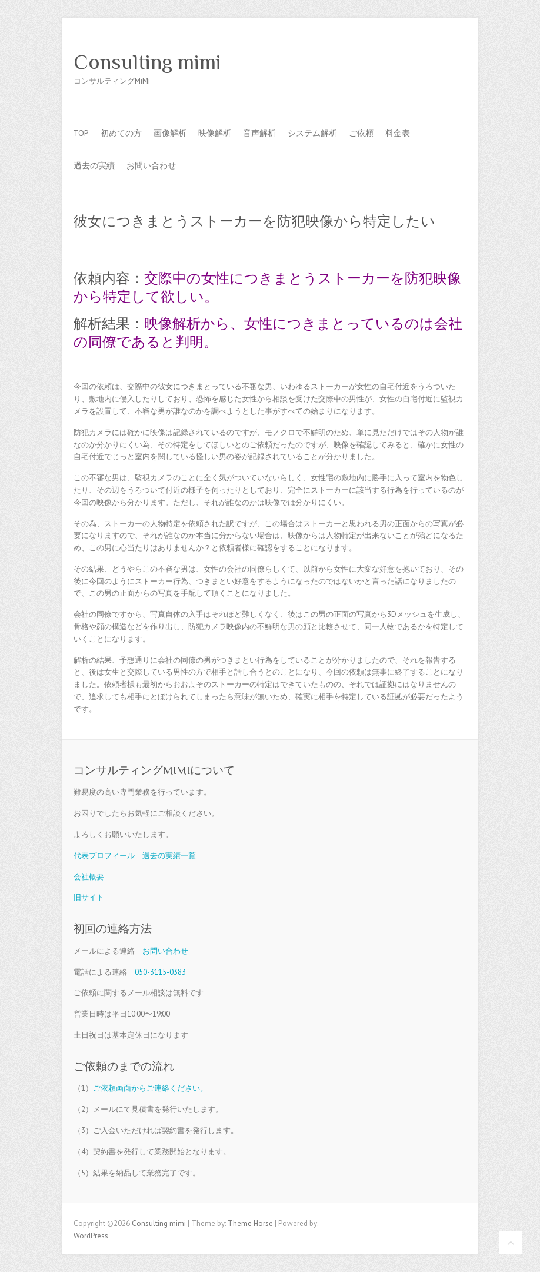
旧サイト (89, 897)
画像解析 (170, 133)
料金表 (397, 133)
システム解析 (312, 133)
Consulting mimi (147, 62)
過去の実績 (94, 165)
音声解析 (259, 133)
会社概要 (89, 877)
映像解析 (214, 133)
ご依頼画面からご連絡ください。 (150, 1088)
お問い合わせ (151, 165)
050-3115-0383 (160, 972)
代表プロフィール (104, 856)
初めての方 (121, 133)
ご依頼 (361, 133)
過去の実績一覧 (169, 856)
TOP (81, 133)
